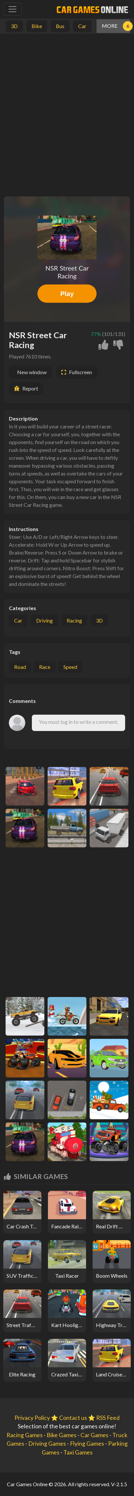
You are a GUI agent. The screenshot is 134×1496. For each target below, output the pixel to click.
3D (99, 620)
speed (70, 667)
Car (18, 620)
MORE (110, 26)
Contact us (73, 1417)
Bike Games (62, 1435)
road (20, 667)
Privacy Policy (32, 1417)
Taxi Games (78, 1452)
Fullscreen (80, 372)
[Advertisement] (67, 113)
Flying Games (87, 1443)
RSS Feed (108, 1417)
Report (30, 388)
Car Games (94, 1435)
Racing (74, 620)
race (44, 667)
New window (32, 372)
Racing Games (25, 1435)
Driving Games (47, 1443)
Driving (44, 620)
